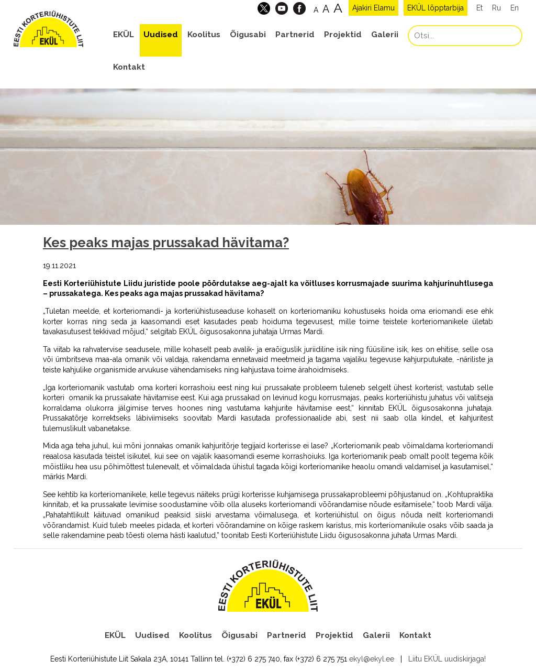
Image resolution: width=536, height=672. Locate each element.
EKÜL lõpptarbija (435, 8)
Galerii (384, 34)
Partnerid (295, 34)
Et (479, 8)
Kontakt (129, 67)
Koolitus (203, 34)
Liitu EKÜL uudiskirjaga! (447, 659)
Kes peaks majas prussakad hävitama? (166, 242)
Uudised (160, 34)
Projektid (343, 34)
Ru (496, 8)
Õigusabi (248, 34)
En (514, 8)
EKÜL (123, 34)
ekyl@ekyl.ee (371, 659)
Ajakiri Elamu (373, 8)
